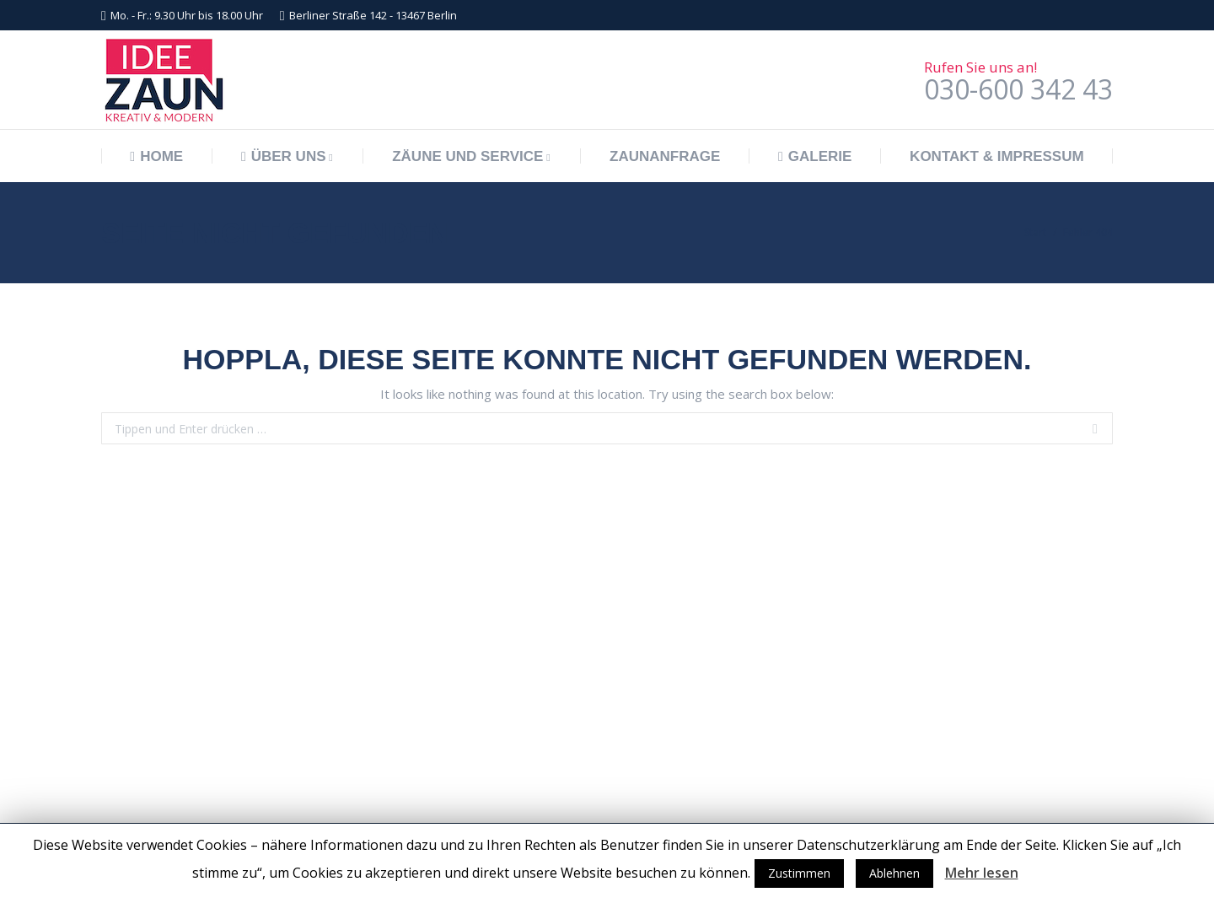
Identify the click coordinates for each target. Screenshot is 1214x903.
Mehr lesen (981, 872)
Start (1035, 232)
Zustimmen (799, 873)
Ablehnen (894, 873)
